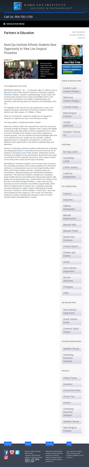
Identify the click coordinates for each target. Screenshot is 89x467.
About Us (73, 451)
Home (74, 32)
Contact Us (69, 457)
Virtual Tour (49, 455)
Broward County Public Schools (25, 153)
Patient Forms (49, 451)
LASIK (68, 453)
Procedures (74, 453)
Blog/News (76, 455)
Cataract (79, 451)
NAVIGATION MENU (14, 24)
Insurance (59, 453)
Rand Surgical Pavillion (25, 181)
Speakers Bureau (57, 459)
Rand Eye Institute (11, 95)
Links (81, 455)
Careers (53, 453)
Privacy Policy (49, 461)
